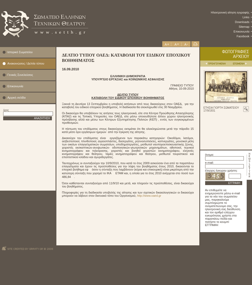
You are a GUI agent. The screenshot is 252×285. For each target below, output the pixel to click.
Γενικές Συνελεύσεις (20, 74)
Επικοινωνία (241, 31)
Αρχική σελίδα (16, 97)
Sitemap (244, 26)
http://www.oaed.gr (149, 195)
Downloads (242, 22)
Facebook (243, 36)
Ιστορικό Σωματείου (20, 52)
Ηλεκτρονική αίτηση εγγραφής (230, 12)
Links (245, 17)
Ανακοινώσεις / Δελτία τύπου (25, 63)
